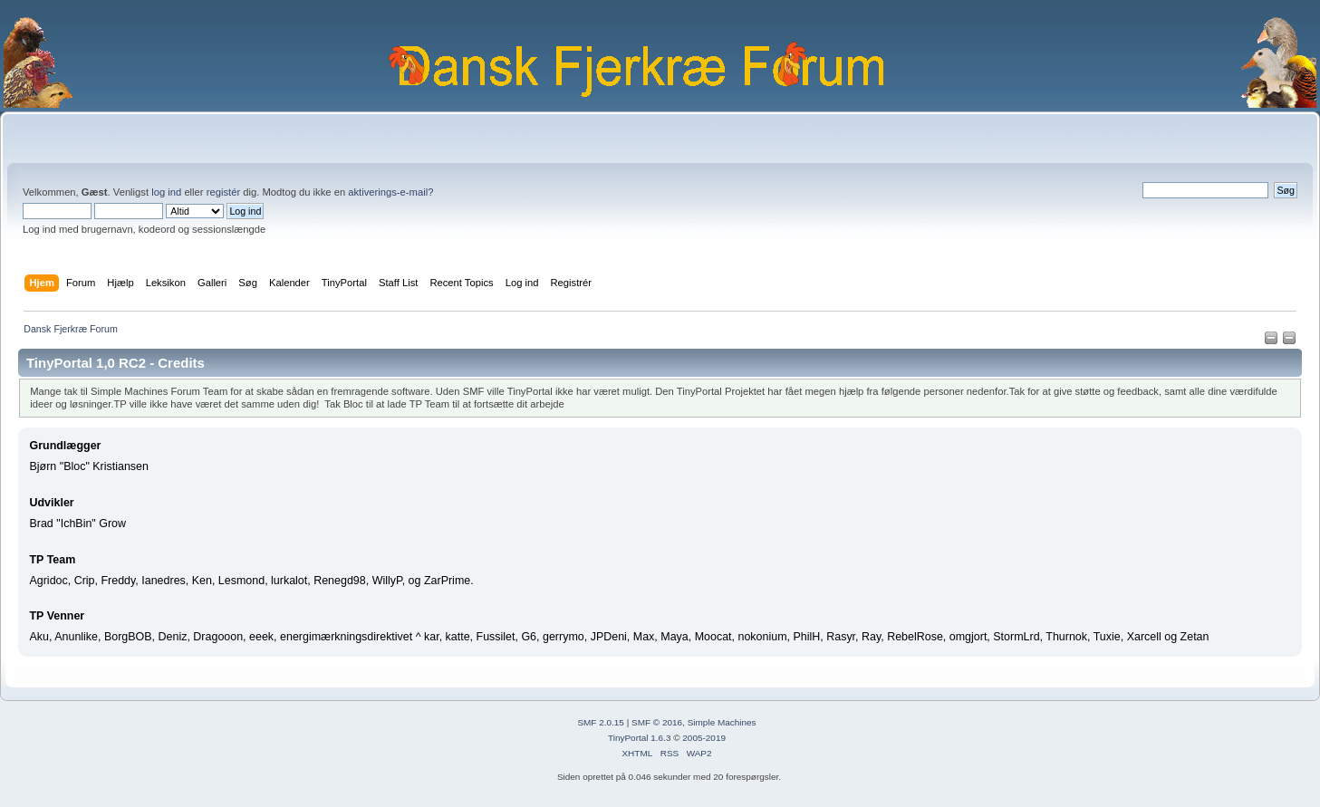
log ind (166, 192)
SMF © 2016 (656, 722)
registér (223, 192)
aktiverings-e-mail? (390, 192)
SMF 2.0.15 (600, 722)
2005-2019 (704, 738)
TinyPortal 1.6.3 (639, 738)
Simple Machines (722, 722)
